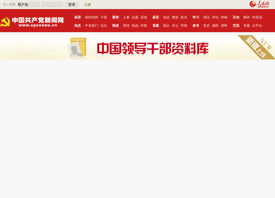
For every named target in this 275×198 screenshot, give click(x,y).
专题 (246, 26)
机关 (184, 17)
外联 (144, 26)
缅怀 (215, 26)
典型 (175, 17)
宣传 (126, 26)
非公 (175, 26)
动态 (166, 17)
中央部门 (91, 26)
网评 (246, 17)
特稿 (224, 17)
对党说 (257, 17)
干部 (103, 17)
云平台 (257, 26)
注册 (87, 5)
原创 (144, 17)
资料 (224, 26)
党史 (206, 26)
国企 (166, 26)
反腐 (135, 17)
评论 (215, 17)
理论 (206, 17)
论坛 (103, 26)
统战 (135, 26)
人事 (126, 17)
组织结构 (91, 17)
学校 (184, 26)
